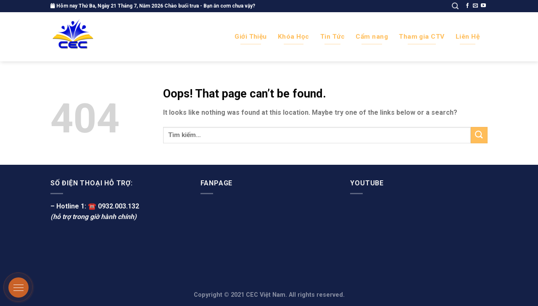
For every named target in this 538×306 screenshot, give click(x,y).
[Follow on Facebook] (467, 6)
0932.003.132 (118, 206)
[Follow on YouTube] (483, 6)
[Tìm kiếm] (455, 6)
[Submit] (479, 135)
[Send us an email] (475, 6)
